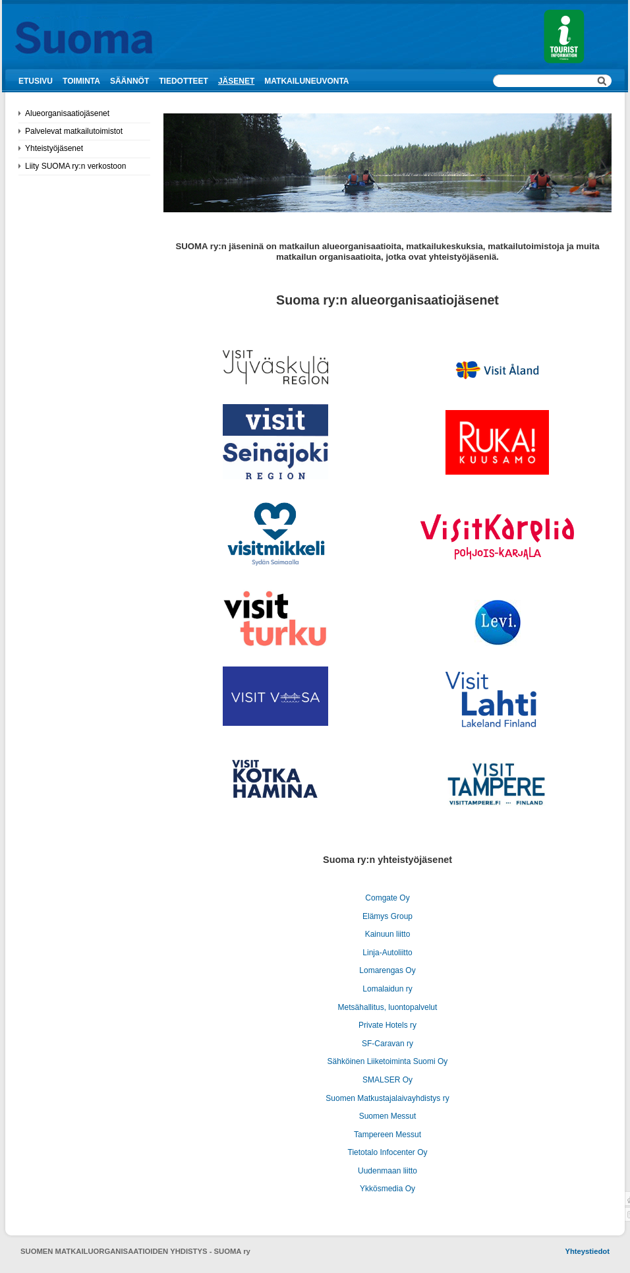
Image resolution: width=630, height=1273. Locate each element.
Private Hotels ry (387, 1025)
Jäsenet (236, 81)
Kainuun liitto (388, 934)
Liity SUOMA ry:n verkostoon (75, 166)
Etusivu (35, 81)
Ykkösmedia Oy (387, 1188)
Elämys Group (387, 916)
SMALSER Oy (387, 1079)
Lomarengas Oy (387, 970)
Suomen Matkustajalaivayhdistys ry (387, 1098)
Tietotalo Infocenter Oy (388, 1152)
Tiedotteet (183, 81)
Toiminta (81, 81)
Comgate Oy (387, 898)
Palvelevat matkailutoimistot (74, 131)
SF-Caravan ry (387, 1043)
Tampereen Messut (387, 1134)
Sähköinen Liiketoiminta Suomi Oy (388, 1061)
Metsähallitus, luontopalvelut (388, 1007)
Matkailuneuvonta (306, 81)
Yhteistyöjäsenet (54, 148)
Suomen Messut (387, 1116)
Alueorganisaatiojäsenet (67, 113)
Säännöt (129, 81)
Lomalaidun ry (387, 988)
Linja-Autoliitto (387, 952)
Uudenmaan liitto (387, 1170)
